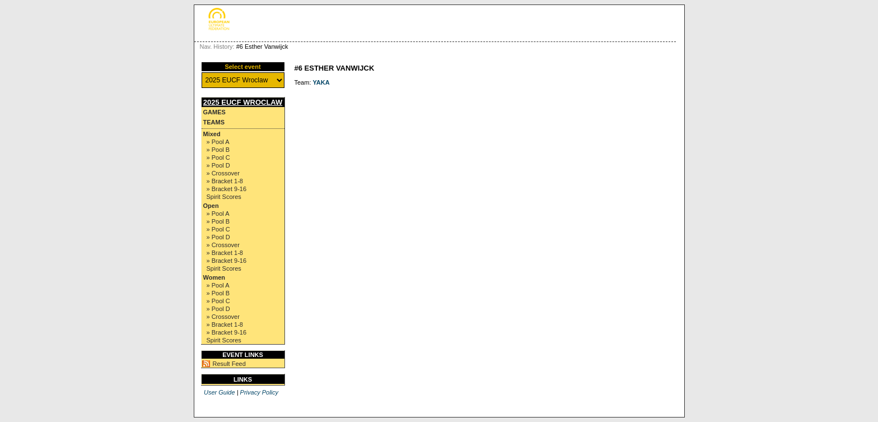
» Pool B (218, 149)
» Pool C (218, 157)
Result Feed (229, 363)
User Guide (219, 392)
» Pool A (218, 141)
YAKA (321, 82)
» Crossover (223, 173)
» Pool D (218, 165)
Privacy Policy (259, 392)
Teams (214, 122)
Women (214, 277)
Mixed (212, 134)
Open (211, 205)
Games (214, 112)
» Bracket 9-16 (227, 189)
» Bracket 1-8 (225, 181)
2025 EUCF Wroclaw (243, 102)
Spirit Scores (224, 196)
